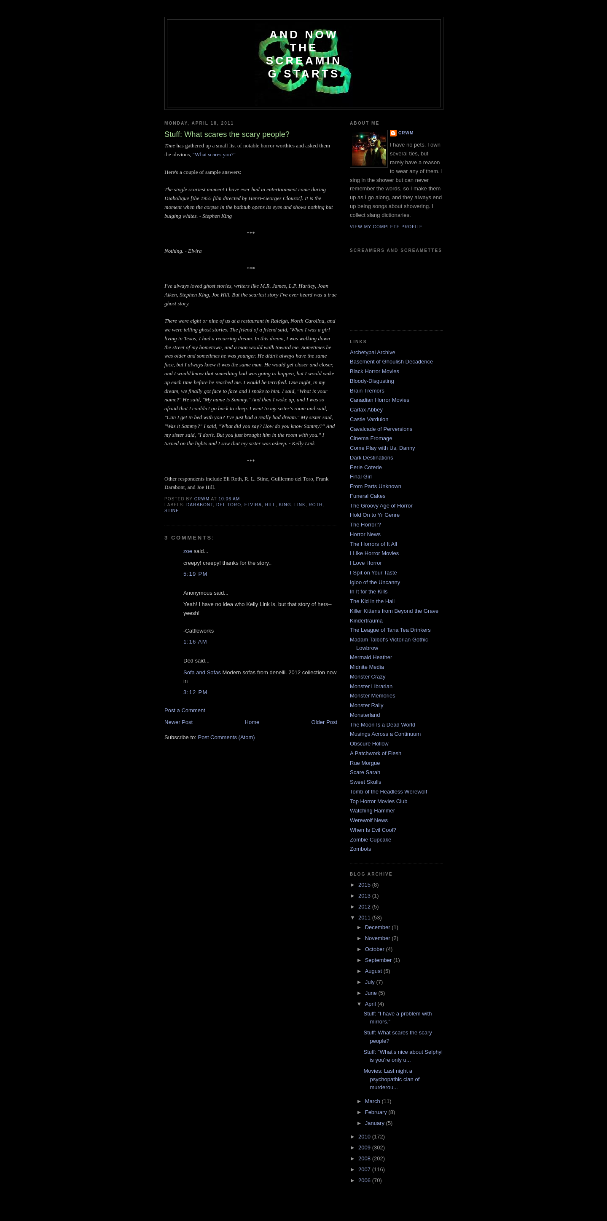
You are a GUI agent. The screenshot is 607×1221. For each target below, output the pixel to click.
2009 (365, 1147)
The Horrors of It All (373, 544)
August (374, 971)
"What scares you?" (214, 154)
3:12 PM (195, 692)
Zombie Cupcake (370, 839)
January (375, 1123)
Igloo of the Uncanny (375, 582)
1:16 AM (195, 642)
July (370, 982)
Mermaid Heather (371, 657)
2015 (365, 885)
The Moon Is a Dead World (382, 724)
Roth (316, 504)
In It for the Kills (369, 591)
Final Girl (361, 476)
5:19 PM (195, 574)
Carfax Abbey (366, 409)
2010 (365, 1136)
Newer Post (178, 722)
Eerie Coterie (366, 467)
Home (252, 722)
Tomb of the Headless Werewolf (388, 791)
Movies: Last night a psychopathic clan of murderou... (391, 1079)
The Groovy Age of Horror (381, 505)
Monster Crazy (368, 676)
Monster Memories (372, 695)
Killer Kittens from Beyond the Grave (394, 611)
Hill (270, 504)
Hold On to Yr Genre (375, 515)
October (375, 949)
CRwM (406, 133)
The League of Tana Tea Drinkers (390, 630)
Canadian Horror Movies (379, 400)
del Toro (228, 504)
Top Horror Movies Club (379, 801)
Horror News (365, 534)
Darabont (199, 504)
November (378, 938)
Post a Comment (184, 710)
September (379, 960)
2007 (365, 1169)
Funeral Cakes (368, 496)
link (300, 504)
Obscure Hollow (369, 743)
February (377, 1112)
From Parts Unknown (375, 486)
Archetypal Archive (372, 352)
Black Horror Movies (374, 371)
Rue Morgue (365, 763)
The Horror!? (365, 524)
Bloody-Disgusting (372, 381)
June (372, 993)
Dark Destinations (371, 457)
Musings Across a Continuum (385, 734)
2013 (365, 895)
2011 (365, 917)
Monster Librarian (371, 686)
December (378, 927)
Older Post (324, 722)
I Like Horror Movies (374, 553)
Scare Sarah (365, 772)
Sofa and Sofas (202, 672)
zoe (187, 551)
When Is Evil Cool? (373, 830)
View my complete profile (386, 226)
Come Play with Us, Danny (382, 448)
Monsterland (365, 715)
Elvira (253, 504)
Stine (171, 510)
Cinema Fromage (371, 438)
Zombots (360, 849)
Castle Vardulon (369, 419)
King (285, 504)
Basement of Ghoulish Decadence (391, 361)
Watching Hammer (372, 810)
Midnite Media (367, 667)
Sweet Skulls (365, 782)
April (371, 1004)
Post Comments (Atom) (226, 737)
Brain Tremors (367, 390)
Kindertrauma (366, 620)
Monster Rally (366, 705)
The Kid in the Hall (372, 601)
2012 (365, 906)
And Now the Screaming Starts (304, 54)
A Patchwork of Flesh (375, 753)
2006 (365, 1180)
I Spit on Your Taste (373, 572)
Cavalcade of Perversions (381, 429)
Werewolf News (369, 820)
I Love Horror (366, 563)
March (373, 1101)
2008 (365, 1158)
